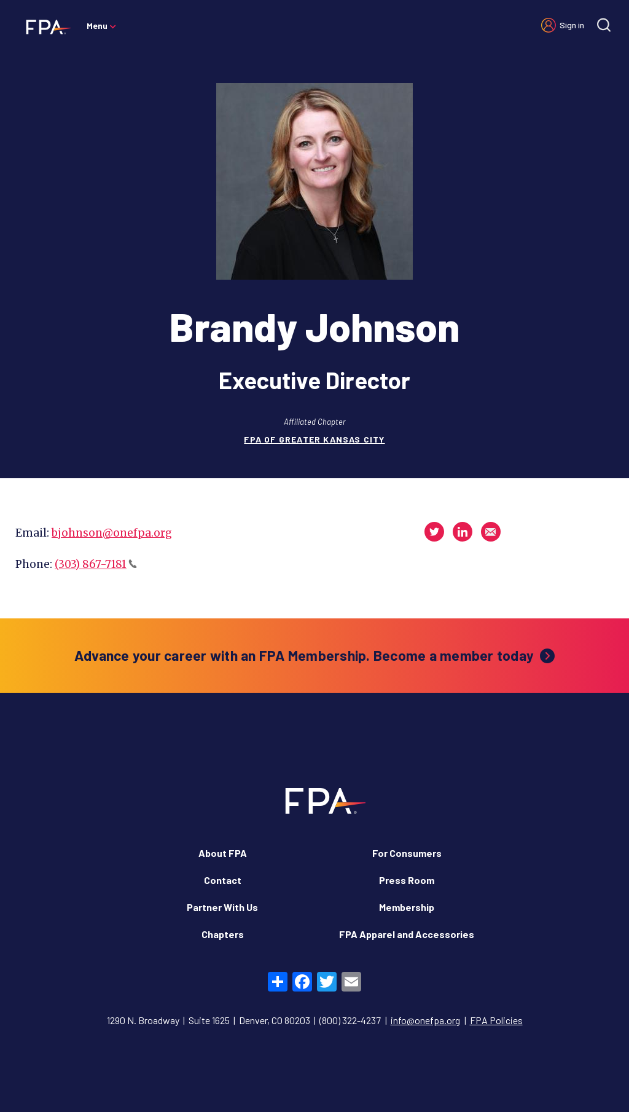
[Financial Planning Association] (44, 26)
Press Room (406, 880)
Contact (222, 880)
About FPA (222, 853)
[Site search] (604, 25)
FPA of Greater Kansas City (314, 439)
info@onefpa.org (425, 1020)
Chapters (222, 934)
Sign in (572, 25)
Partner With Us (222, 907)
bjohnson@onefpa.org (112, 533)
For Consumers (407, 853)
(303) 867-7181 (96, 564)
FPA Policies (496, 1020)
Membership (406, 907)
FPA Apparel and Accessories (406, 934)
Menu (97, 25)
